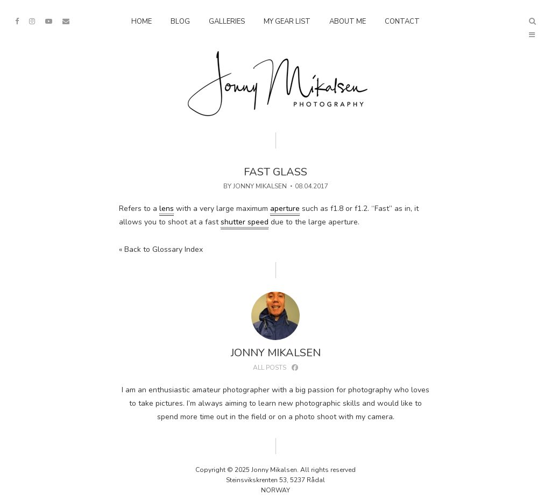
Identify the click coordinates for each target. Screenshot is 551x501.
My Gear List (287, 21)
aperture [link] (285, 208)
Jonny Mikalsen (260, 186)
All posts (269, 367)
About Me (347, 21)
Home (141, 21)
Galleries (227, 21)
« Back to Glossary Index (161, 249)
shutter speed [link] (245, 222)
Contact (402, 21)
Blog (180, 21)
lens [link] (166, 208)
